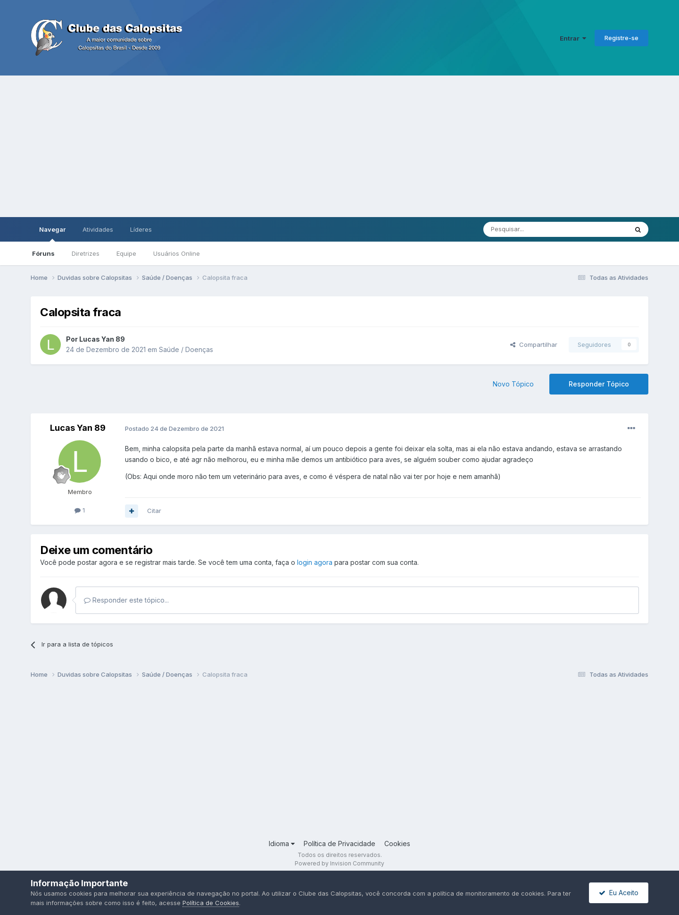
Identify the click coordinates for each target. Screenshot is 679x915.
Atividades (98, 229)
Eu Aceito (618, 893)
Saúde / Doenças (186, 349)
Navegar (52, 234)
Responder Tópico (599, 384)
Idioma (282, 843)
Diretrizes (85, 253)
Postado (174, 428)
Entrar (573, 38)
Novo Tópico (513, 384)
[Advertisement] (339, 146)
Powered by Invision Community (339, 863)
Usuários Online (176, 253)
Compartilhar (533, 344)
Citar (154, 510)
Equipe (126, 253)
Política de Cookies (210, 903)
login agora (314, 562)
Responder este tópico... (126, 600)
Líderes (141, 229)
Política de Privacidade (339, 843)
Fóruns (43, 253)
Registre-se (621, 38)
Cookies (397, 843)
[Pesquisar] (529, 229)
